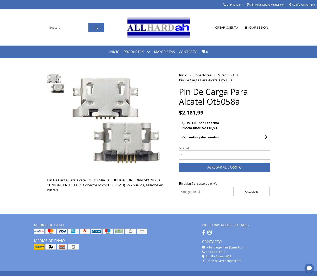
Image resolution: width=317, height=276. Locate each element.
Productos (137, 52)
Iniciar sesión (256, 27)
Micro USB (226, 75)
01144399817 (213, 252)
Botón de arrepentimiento (221, 261)
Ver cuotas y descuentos (200, 137)
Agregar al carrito (224, 167)
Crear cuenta (226, 27)
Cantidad (184, 148)
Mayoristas (164, 51)
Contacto (188, 51)
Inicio (114, 51)
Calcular (251, 191)
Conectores (202, 75)
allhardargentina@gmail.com (223, 247)
